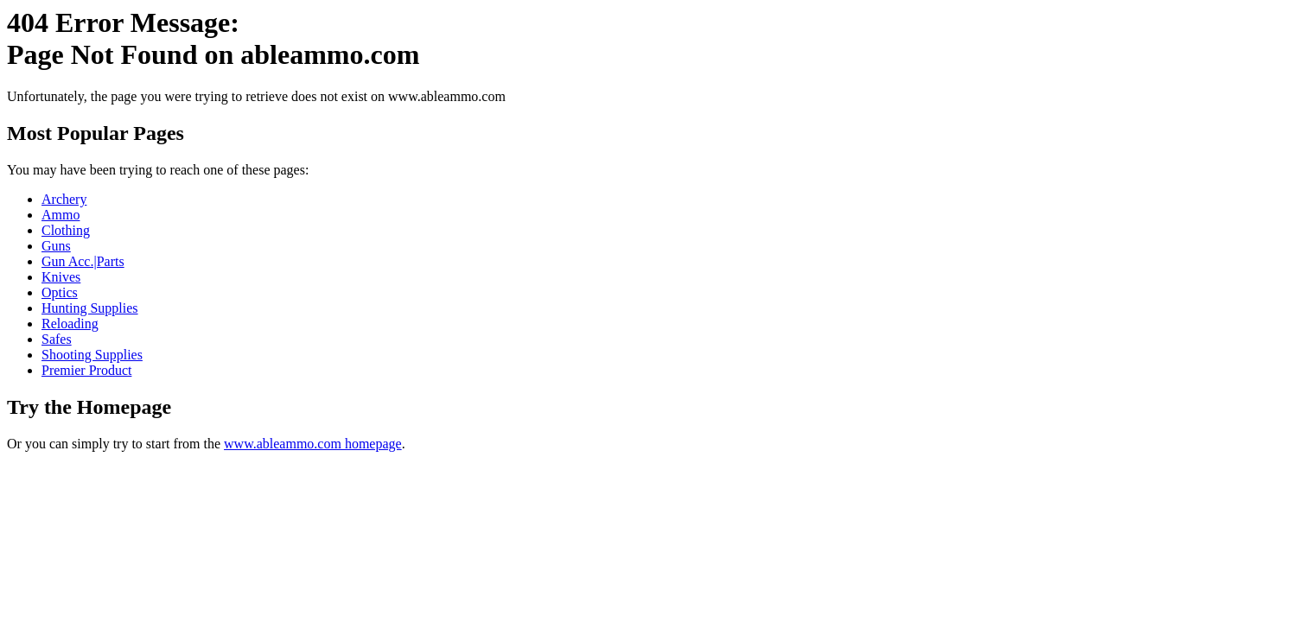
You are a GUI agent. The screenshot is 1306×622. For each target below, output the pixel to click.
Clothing (65, 230)
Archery (63, 199)
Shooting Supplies (92, 354)
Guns (56, 245)
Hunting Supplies (89, 308)
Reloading (70, 323)
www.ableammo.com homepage (313, 443)
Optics (59, 292)
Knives (60, 277)
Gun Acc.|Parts (82, 261)
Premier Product (86, 370)
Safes (56, 339)
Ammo (60, 214)
